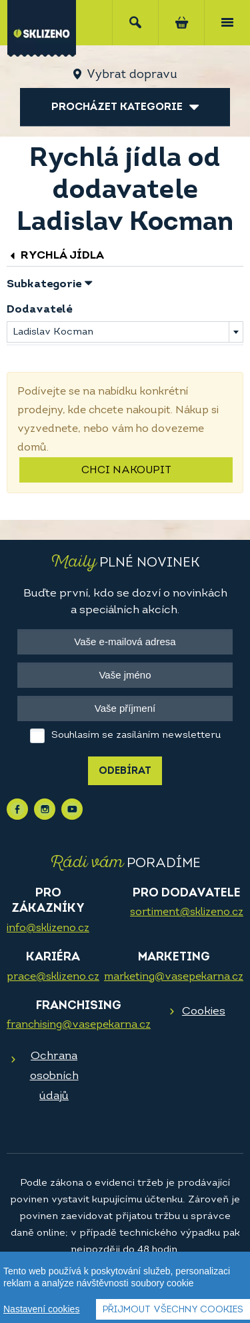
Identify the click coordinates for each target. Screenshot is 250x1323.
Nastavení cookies (41, 1309)
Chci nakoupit (126, 470)
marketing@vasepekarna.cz (173, 977)
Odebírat (125, 771)
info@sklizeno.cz (48, 928)
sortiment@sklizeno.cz (186, 912)
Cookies (203, 1011)
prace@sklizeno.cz (53, 977)
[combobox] (125, 332)
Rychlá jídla (55, 255)
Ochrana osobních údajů (54, 1076)
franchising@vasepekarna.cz (79, 1025)
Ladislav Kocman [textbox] (53, 332)
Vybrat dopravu (132, 75)
